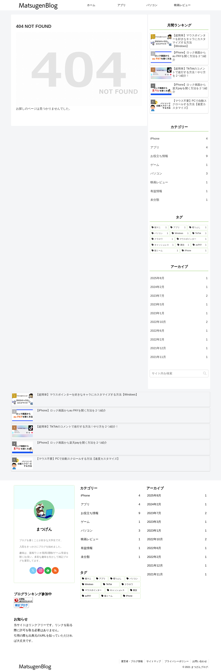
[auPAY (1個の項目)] (199, 245)
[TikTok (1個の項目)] (199, 233)
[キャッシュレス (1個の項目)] (162, 245)
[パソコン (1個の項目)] (160, 233)
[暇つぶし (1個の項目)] (198, 227)
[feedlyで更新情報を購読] (47, 570)
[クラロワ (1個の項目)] (162, 239)
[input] (179, 373)
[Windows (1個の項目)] (180, 233)
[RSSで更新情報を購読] (55, 570)
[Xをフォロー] (33, 570)
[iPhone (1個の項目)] (194, 250)
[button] (205, 373)
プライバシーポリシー (177, 661)
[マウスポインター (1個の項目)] (191, 239)
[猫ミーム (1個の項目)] (165, 250)
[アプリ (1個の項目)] (178, 227)
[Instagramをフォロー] (40, 570)
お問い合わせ (199, 661)
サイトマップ (153, 661)
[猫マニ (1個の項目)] (159, 227)
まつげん (44, 529)
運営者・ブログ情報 (132, 661)
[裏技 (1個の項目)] (183, 245)
